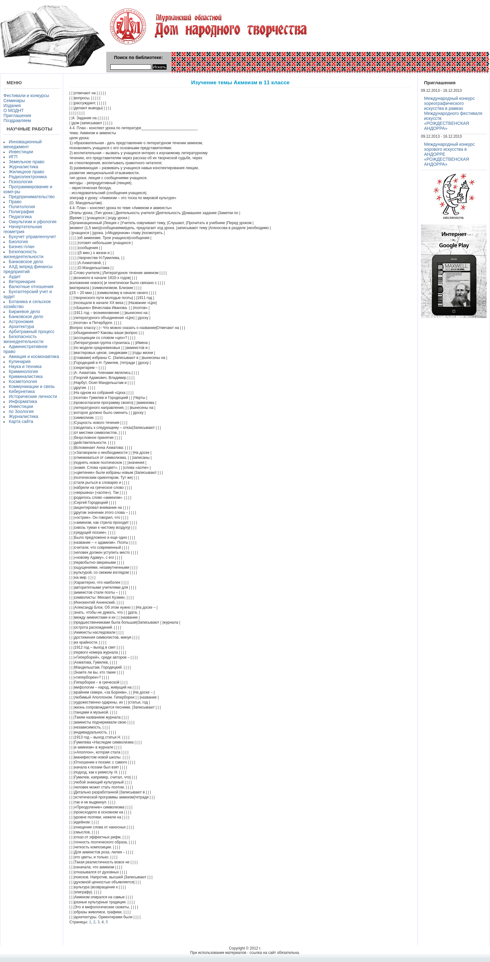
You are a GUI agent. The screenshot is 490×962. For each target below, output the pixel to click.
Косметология (23, 381)
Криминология (23, 371)
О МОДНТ (13, 110)
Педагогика (20, 216)
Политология (22, 206)
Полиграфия (21, 211)
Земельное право (26, 161)
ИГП (13, 156)
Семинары (14, 100)
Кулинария (20, 361)
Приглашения (17, 115)
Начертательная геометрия (22, 229)
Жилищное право (26, 171)
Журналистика (23, 166)
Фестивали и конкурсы (26, 95)
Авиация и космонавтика (34, 356)
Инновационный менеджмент (22, 144)
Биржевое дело (24, 311)
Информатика (23, 401)
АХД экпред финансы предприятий (27, 269)
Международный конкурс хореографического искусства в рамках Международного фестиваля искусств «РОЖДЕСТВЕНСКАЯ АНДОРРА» (453, 113)
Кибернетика (22, 391)
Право (15, 201)
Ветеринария (22, 281)
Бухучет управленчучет (32, 236)
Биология (18, 241)
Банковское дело (26, 261)
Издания (12, 105)
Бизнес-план (21, 246)
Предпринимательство (32, 196)
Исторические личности (33, 396)
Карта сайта (21, 421)
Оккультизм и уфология (33, 221)
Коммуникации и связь (32, 386)
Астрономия (21, 321)
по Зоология (21, 411)
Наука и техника (25, 366)
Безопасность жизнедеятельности (23, 254)
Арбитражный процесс (32, 331)
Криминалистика (25, 376)
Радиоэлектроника (28, 176)
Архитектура (21, 326)
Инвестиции (21, 151)
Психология (20, 181)
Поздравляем (17, 120)
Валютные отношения (31, 286)
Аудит (15, 276)
